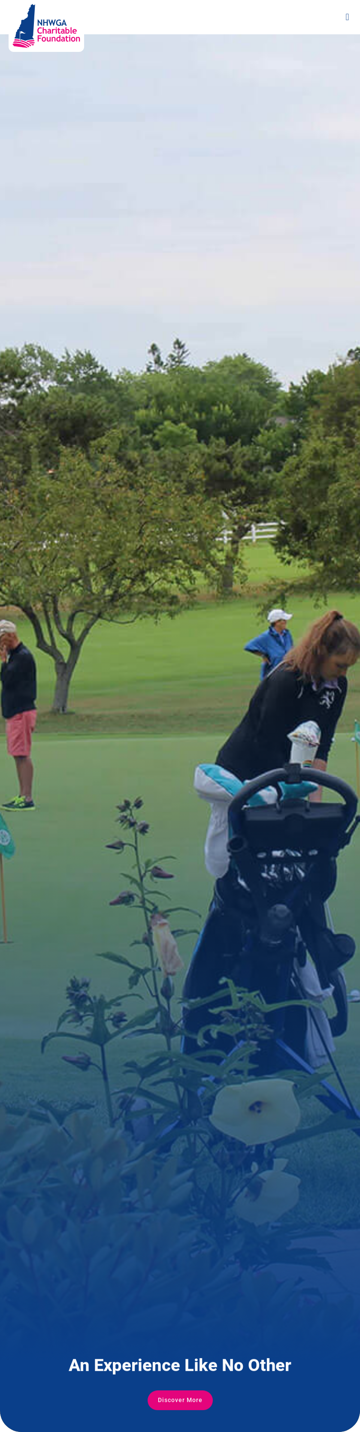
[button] (347, 17)
